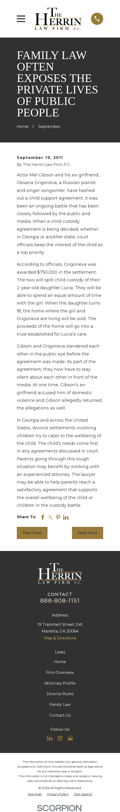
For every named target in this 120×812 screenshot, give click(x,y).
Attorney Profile (60, 683)
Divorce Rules (60, 694)
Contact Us (60, 715)
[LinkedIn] (49, 738)
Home (60, 661)
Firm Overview (60, 672)
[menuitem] (35, 794)
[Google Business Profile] (70, 738)
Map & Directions (60, 638)
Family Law (60, 704)
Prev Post (32, 533)
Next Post (87, 533)
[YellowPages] (60, 738)
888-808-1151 (60, 600)
